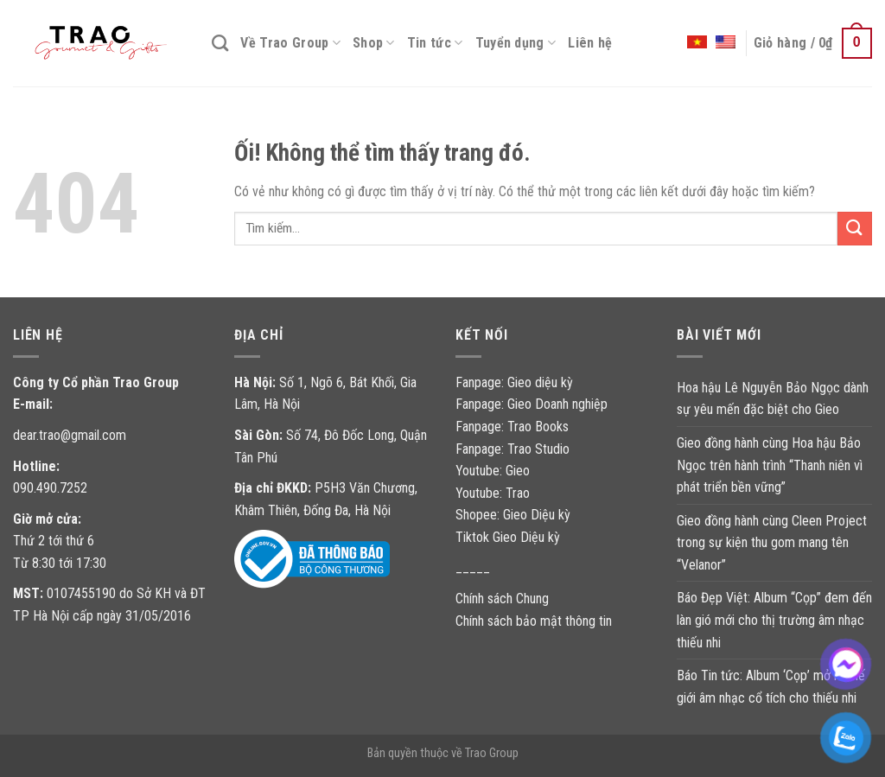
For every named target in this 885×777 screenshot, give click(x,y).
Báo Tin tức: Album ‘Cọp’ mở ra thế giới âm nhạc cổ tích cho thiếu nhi (771, 686)
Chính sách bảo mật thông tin (533, 621)
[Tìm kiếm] (220, 42)
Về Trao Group (290, 43)
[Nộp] (854, 228)
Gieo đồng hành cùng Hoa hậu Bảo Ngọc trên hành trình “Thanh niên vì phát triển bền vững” (770, 465)
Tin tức (435, 43)
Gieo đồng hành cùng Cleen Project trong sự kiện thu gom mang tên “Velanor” (772, 543)
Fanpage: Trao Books (513, 426)
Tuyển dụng (516, 43)
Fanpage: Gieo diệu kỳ (514, 382)
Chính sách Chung (502, 598)
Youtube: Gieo (492, 470)
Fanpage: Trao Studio (512, 449)
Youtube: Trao (494, 493)
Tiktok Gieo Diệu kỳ (507, 537)
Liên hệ (590, 43)
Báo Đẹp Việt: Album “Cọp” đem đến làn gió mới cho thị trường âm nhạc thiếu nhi (774, 619)
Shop (374, 43)
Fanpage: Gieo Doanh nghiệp (531, 404)
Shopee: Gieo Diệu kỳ (512, 514)
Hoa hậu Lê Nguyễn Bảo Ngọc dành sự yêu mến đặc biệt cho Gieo (773, 398)
